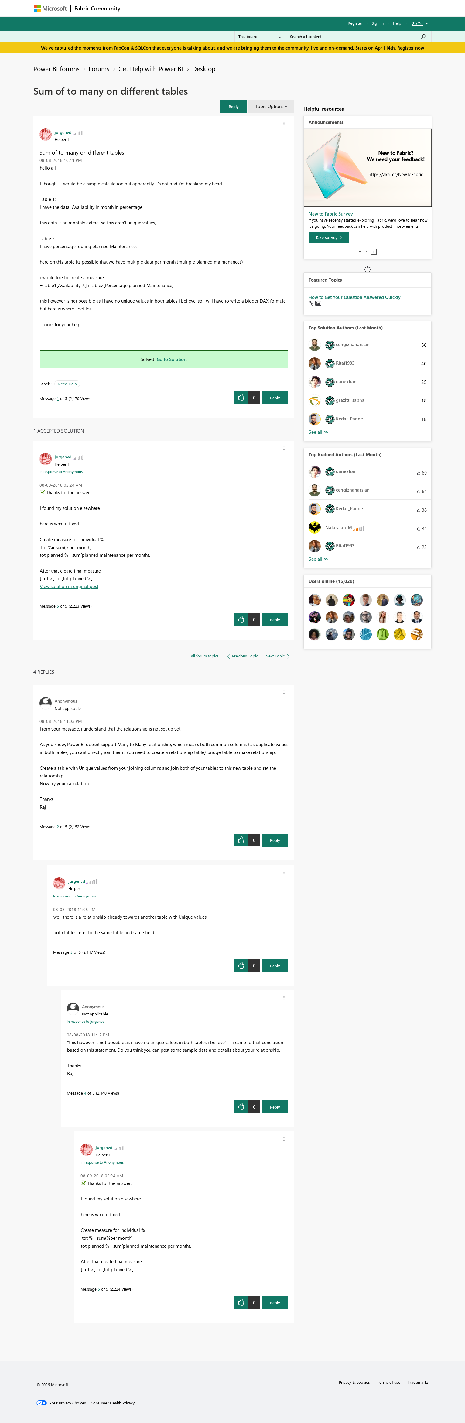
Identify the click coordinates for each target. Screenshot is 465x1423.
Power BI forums (56, 68)
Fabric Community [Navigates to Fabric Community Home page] (97, 8)
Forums (134, 8)
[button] (233, 106)
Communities (212, 8)
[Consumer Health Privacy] (113, 1402)
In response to (61, 471)
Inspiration (161, 8)
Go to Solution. (172, 359)
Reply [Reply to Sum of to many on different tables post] (275, 397)
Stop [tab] (374, 252)
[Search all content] (358, 36)
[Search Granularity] (260, 36)
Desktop (203, 68)
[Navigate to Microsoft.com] (50, 8)
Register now (410, 48)
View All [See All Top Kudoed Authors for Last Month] (319, 559)
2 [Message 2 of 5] (58, 826)
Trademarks (418, 1382)
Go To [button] (417, 23)
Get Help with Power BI (150, 68)
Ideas (185, 8)
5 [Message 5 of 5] (58, 605)
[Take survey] (329, 237)
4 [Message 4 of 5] (85, 1092)
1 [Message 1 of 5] (58, 398)
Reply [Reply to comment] (275, 619)
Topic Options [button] (269, 106)
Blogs (240, 8)
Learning (263, 8)
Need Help (67, 384)
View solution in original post (69, 586)
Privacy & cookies (354, 1382)
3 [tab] (367, 251)
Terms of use (388, 1382)
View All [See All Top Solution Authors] (319, 432)
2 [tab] (363, 251)
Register (355, 23)
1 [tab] (360, 251)
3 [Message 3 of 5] (71, 952)
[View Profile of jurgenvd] (63, 132)
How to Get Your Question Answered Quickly (355, 297)
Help (397, 23)
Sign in (378, 23)
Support (289, 8)
